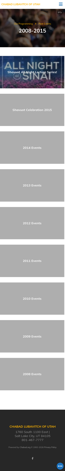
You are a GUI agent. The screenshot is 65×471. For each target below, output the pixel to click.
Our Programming (23, 23)
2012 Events (32, 223)
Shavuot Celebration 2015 (32, 110)
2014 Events (32, 148)
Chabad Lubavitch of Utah (20, 4)
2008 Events (32, 374)
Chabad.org (25, 447)
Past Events (45, 23)
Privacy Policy (50, 447)
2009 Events (32, 336)
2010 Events (32, 299)
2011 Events (32, 261)
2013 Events (32, 185)
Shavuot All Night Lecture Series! (32, 72)
